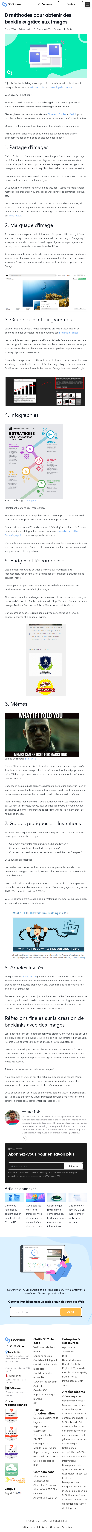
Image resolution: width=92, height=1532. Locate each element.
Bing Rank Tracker (42, 1435)
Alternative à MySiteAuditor (41, 1478)
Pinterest (53, 114)
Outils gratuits (41, 1443)
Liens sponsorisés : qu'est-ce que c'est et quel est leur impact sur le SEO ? (74, 1471)
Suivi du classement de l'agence (45, 1420)
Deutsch (75, 1364)
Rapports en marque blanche (44, 1396)
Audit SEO (39, 1385)
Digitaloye (30, 758)
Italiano (75, 1372)
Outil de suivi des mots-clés (42, 1375)
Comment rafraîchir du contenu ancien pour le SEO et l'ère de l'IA (13, 1214)
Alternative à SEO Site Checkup (45, 1491)
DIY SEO (38, 1439)
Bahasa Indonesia (71, 1359)
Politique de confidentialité (34, 1527)
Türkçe (65, 1385)
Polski (73, 1376)
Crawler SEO (40, 1390)
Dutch (65, 1376)
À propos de (68, 1347)
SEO (65, 1129)
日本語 (83, 1372)
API (35, 1403)
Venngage (31, 500)
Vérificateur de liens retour (44, 1349)
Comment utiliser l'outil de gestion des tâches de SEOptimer (74, 1504)
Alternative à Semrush (45, 1485)
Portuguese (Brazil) (72, 1380)
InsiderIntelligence (68, 332)
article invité (29, 976)
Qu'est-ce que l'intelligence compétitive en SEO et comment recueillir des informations (56, 1216)
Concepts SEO (44, 29)
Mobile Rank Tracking (45, 1447)
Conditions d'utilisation (61, 1527)
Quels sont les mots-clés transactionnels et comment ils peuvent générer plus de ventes (35, 1216)
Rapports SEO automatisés (41, 1428)
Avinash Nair (25, 29)
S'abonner (73, 1166)
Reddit (73, 114)
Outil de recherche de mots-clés (45, 1366)
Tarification (68, 1351)
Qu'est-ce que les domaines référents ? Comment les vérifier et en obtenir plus (73, 1403)
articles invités (38, 87)
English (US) (68, 1368)
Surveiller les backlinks (45, 1381)
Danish (65, 1364)
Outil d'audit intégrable (45, 1360)
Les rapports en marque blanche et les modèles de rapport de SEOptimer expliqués (74, 1489)
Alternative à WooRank (45, 1497)
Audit (70, 1312)
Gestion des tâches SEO (43, 1463)
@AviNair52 (74, 1132)
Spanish (80, 1368)
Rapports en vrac (42, 1355)
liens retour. (15, 215)
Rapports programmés (45, 1452)
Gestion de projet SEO (45, 1456)
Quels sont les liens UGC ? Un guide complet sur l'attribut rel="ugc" (77, 1214)
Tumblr (62, 114)
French (66, 1372)
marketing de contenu (60, 87)
